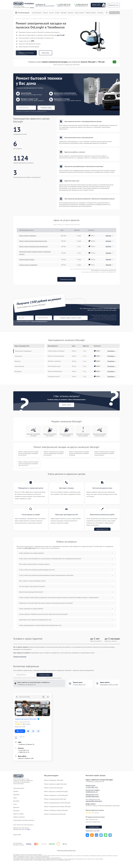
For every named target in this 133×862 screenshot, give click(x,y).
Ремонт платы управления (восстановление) (33, 246)
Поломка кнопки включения (56, 356)
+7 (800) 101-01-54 (82, 4)
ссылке (28, 829)
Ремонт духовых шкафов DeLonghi (55, 784)
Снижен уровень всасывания (56, 351)
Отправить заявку (46, 108)
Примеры (16, 794)
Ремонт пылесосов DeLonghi (53, 788)
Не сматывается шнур (54, 366)
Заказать (109, 235)
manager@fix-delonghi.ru (94, 801)
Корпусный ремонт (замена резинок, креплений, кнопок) (35, 253)
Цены (45, 12)
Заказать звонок (66, 405)
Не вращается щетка (54, 376)
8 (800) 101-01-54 (91, 792)
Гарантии (70, 12)
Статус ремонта (114, 12)
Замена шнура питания (26, 259)
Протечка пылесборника (55, 371)
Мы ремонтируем (22, 13)
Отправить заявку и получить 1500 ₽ (70, 318)
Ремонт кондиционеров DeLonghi (55, 799)
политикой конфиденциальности (39, 321)
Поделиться (87, 835)
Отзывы (57, 12)
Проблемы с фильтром (54, 361)
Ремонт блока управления (27, 235)
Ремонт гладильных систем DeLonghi (56, 795)
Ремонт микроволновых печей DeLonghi (57, 803)
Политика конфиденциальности (66, 850)
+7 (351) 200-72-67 (64, 4)
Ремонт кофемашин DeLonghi (53, 780)
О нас (51, 12)
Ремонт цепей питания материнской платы (33, 241)
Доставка (63, 12)
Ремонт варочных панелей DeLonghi (56, 791)
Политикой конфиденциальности (54, 678)
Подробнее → (111, 351)
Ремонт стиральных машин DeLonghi (56, 810)
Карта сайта (17, 835)
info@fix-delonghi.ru (92, 796)
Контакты (100, 12)
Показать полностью (19, 656)
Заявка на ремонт (91, 12)
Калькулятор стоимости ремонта (23, 820)
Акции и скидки (79, 12)
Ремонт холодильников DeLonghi (55, 814)
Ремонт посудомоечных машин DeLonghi (57, 806)
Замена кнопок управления (28, 265)
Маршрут (20, 731)
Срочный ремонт (37, 12)
